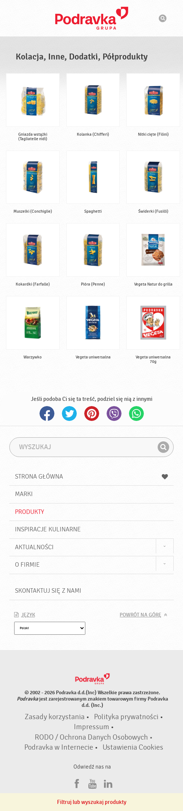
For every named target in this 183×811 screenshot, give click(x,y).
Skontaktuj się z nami (48, 590)
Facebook (47, 413)
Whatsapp (136, 413)
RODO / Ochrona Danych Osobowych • (94, 737)
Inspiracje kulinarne (48, 529)
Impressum (91, 727)
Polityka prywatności (126, 717)
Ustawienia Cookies (132, 747)
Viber (114, 413)
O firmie (27, 564)
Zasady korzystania (55, 717)
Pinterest (91, 413)
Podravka (91, 18)
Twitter (69, 413)
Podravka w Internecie (58, 747)
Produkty (29, 511)
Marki (24, 494)
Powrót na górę (140, 615)
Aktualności (34, 547)
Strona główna (91, 476)
